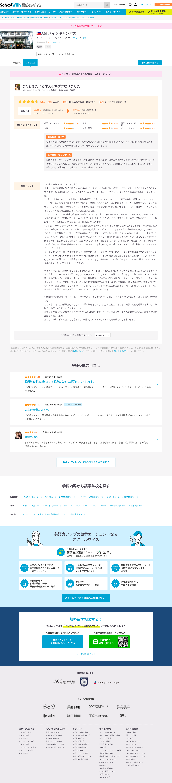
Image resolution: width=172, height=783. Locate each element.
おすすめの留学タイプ (81, 735)
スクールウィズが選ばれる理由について (86, 597)
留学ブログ (77, 728)
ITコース (76, 505)
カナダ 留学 (23, 738)
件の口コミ (56, 42)
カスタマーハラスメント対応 (110, 750)
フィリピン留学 (55, 17)
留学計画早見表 (105, 738)
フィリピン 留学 (25, 732)
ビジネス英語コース (32, 505)
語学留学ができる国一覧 (39, 17)
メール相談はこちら (86, 654)
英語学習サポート (66, 11)
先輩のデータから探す (54, 741)
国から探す (4, 11)
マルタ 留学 (23, 753)
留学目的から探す (52, 738)
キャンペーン (96, 11)
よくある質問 (104, 741)
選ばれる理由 (40, 11)
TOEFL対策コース (68, 497)
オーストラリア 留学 (27, 741)
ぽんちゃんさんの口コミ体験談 (83, 17)
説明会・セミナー (113, 11)
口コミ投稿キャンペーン (135, 756)
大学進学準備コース (77, 514)
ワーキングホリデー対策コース (114, 505)
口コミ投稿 (119, 4)
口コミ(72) (30, 63)
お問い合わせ (78, 351)
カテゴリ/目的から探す (21, 11)
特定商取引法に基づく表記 (109, 756)
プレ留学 (52, 11)
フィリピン (74, 37)
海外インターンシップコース (57, 505)
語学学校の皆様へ (106, 744)
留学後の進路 (78, 750)
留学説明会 (130, 759)
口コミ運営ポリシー (122, 351)
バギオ (83, 37)
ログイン (146, 4)
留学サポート (82, 11)
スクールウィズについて (108, 732)
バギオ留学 (67, 17)
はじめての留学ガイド (134, 762)
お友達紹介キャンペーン (135, 753)
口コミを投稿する (66, 54)
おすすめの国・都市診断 (55, 747)
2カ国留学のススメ (133, 765)
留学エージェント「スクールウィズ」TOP (15, 17)
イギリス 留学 (24, 744)
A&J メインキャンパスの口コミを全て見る (86, 462)
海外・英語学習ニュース (82, 756)
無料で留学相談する (150, 62)
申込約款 (102, 765)
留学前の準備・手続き (81, 744)
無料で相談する (136, 12)
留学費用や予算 (78, 738)
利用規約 (102, 747)
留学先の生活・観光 (80, 747)
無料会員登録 (163, 4)
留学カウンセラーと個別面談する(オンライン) (62, 642)
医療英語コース (137, 505)
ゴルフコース (29, 514)
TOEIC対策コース (31, 497)
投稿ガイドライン (106, 762)
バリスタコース (90, 505)
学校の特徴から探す (53, 732)
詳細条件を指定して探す (55, 744)
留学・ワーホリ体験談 (134, 747)
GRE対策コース (113, 497)
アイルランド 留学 (26, 750)
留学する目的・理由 (80, 732)
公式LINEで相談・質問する (110, 642)
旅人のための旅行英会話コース (52, 514)
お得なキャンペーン (134, 750)
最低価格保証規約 (106, 753)
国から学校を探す (27, 728)
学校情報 (17, 63)
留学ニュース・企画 (80, 753)
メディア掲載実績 (86, 698)
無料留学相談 (131, 732)
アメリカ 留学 (24, 735)
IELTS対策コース (50, 497)
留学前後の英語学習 (80, 759)
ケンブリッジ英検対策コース (91, 497)
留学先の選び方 (78, 741)
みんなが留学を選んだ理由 (109, 735)
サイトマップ (104, 777)
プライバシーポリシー (107, 759)
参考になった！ (102, 335)
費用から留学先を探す (54, 735)
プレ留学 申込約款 (106, 768)
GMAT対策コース (131, 497)
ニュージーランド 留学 (27, 747)
